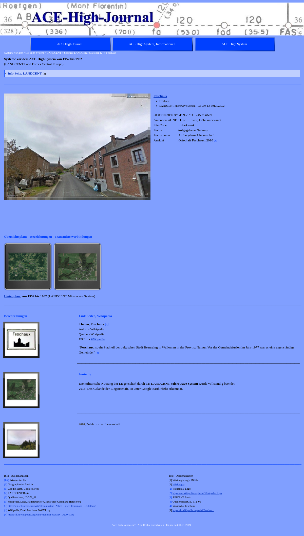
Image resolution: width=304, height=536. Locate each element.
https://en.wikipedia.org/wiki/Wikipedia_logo (197, 493)
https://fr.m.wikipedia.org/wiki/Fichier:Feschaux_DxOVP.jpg (40, 514)
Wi (174, 484)
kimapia (180, 484)
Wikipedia (98, 339)
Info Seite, (25, 73)
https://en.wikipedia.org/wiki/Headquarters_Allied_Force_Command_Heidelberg (51, 506)
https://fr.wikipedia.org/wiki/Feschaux (193, 510)
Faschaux (160, 96)
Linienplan (12, 296)
